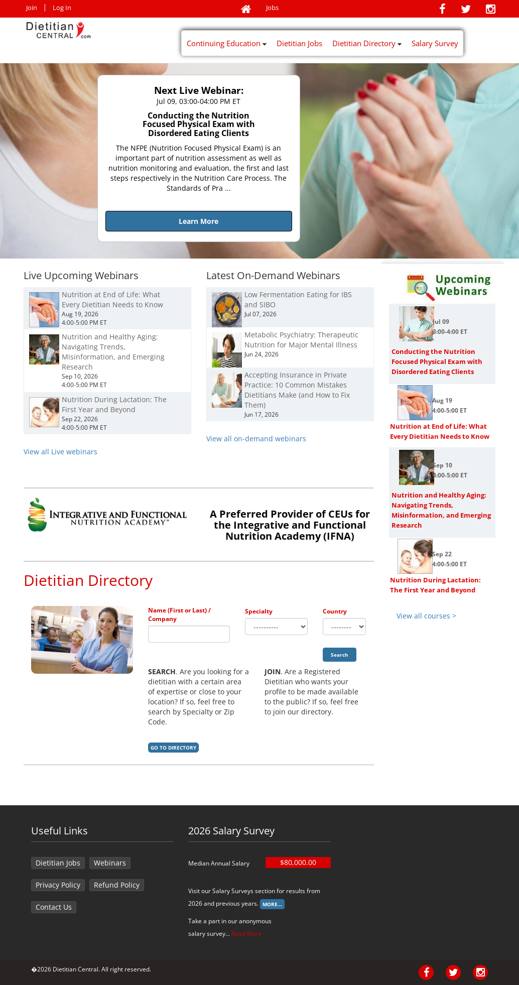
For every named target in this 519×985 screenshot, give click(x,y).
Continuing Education (227, 43)
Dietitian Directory (367, 43)
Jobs (272, 8)
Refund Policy (117, 885)
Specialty (259, 611)
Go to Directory (173, 747)
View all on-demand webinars (256, 438)
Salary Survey (435, 43)
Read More (246, 933)
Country (335, 611)
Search (339, 654)
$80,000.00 (298, 862)
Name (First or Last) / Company (179, 614)
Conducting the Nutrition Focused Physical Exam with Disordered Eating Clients (437, 361)
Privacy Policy (58, 885)
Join (31, 8)
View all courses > (426, 616)
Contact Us (54, 907)
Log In (62, 8)
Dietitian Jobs (299, 43)
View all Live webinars (60, 451)
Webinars (110, 863)
